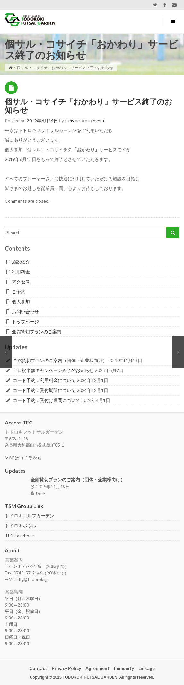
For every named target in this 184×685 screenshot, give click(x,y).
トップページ (25, 321)
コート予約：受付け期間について (46, 400)
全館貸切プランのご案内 (36, 331)
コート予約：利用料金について (44, 380)
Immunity (124, 668)
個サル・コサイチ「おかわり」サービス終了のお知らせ (88, 105)
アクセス (21, 281)
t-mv (38, 493)
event (99, 120)
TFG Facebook (19, 535)
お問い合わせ (25, 311)
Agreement (97, 668)
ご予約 (18, 291)
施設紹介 (21, 261)
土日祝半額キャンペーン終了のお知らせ (53, 370)
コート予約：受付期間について (44, 390)
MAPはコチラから (23, 457)
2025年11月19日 (50, 486)
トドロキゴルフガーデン (29, 515)
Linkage (146, 668)
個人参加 (21, 301)
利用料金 (21, 271)
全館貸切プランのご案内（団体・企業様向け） (60, 360)
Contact (38, 668)
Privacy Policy (66, 668)
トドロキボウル (20, 525)
